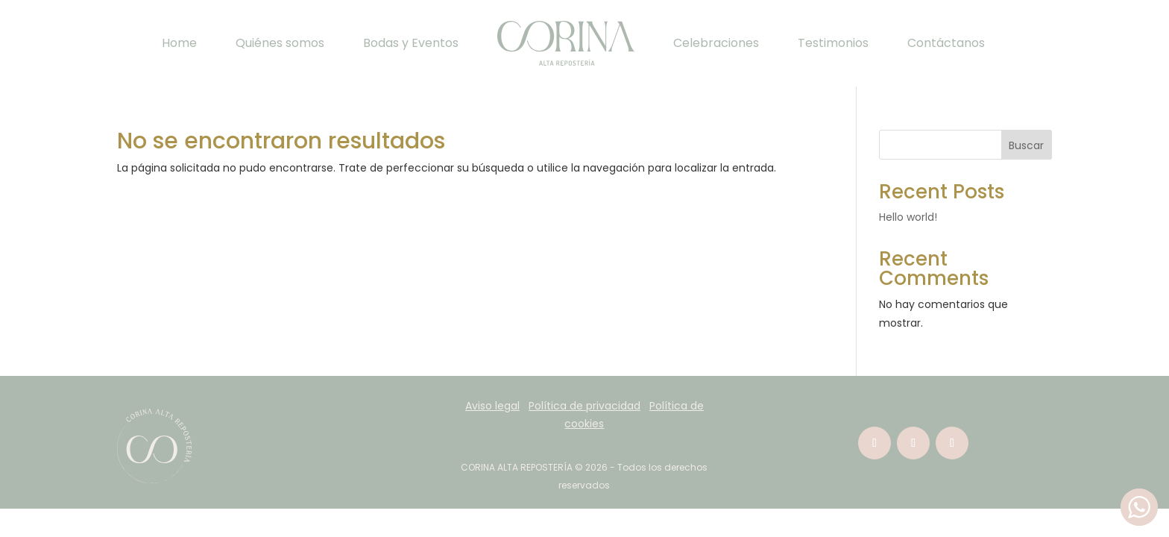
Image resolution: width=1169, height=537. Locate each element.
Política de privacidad (584, 405)
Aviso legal (492, 405)
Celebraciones (716, 42)
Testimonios (833, 42)
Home (179, 42)
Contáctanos (946, 42)
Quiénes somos (280, 42)
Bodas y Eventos (411, 42)
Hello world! (908, 217)
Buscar (1026, 145)
